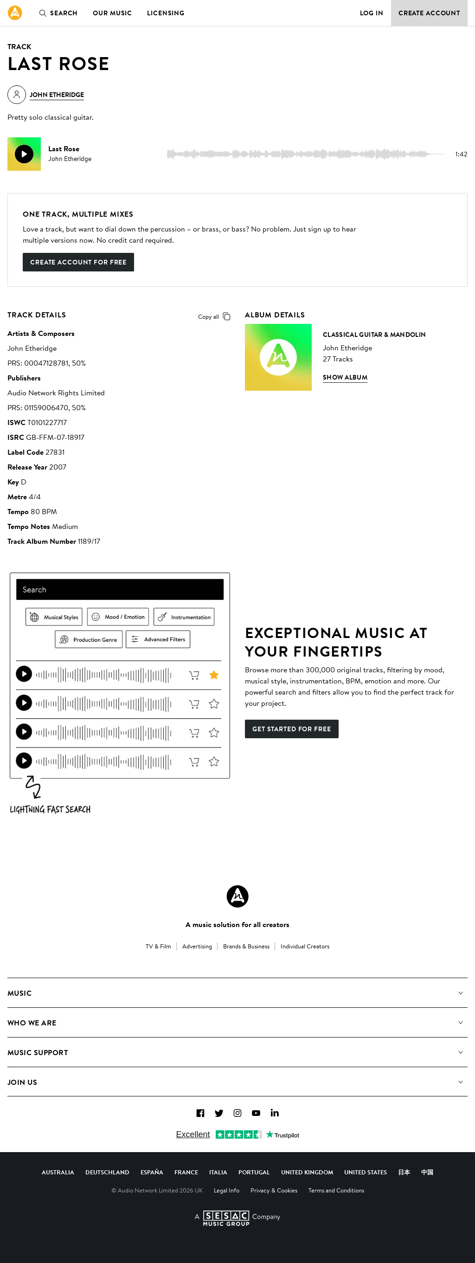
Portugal (254, 1172)
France (186, 1172)
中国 (427, 1172)
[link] (14, 13)
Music (19, 993)
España (152, 1172)
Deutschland (107, 1172)
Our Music (112, 13)
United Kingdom (307, 1172)
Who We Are (32, 1023)
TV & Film (158, 946)
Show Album (345, 377)
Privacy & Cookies (273, 1190)
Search (56, 13)
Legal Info (226, 1190)
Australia (58, 1172)
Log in (372, 13)
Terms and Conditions (336, 1190)
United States (365, 1172)
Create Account (429, 13)
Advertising (197, 946)
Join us (22, 1082)
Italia (218, 1172)
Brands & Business (246, 946)
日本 (404, 1172)
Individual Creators (305, 946)
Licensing (166, 13)
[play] (24, 154)
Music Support (37, 1052)
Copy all (216, 316)
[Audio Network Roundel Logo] (237, 896)
